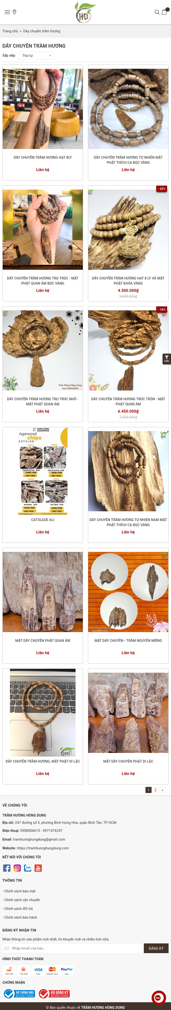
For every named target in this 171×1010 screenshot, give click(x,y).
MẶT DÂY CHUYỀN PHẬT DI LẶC (128, 761)
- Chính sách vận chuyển (21, 900)
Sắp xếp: (9, 55)
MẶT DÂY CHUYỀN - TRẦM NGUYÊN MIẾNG (128, 641)
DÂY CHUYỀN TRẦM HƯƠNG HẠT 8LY (43, 157)
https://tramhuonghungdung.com (43, 848)
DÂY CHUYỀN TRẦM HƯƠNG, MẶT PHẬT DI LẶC (43, 761)
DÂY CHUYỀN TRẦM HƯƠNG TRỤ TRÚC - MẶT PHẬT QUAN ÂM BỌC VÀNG (42, 280)
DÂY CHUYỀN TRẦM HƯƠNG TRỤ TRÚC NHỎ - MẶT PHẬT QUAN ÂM (42, 401)
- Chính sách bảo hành (19, 917)
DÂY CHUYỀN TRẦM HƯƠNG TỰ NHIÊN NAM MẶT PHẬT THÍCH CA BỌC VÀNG (128, 522)
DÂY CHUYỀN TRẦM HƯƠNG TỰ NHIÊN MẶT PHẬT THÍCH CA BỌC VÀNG (128, 160)
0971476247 (52, 831)
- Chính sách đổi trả (17, 909)
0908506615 (30, 831)
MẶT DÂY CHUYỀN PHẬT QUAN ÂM (42, 641)
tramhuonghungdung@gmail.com (39, 839)
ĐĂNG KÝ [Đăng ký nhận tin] (156, 948)
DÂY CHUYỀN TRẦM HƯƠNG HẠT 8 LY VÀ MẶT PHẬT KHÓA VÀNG (128, 280)
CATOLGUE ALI (42, 520)
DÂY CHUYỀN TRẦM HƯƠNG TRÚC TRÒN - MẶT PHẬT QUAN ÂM (128, 401)
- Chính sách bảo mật (18, 891)
